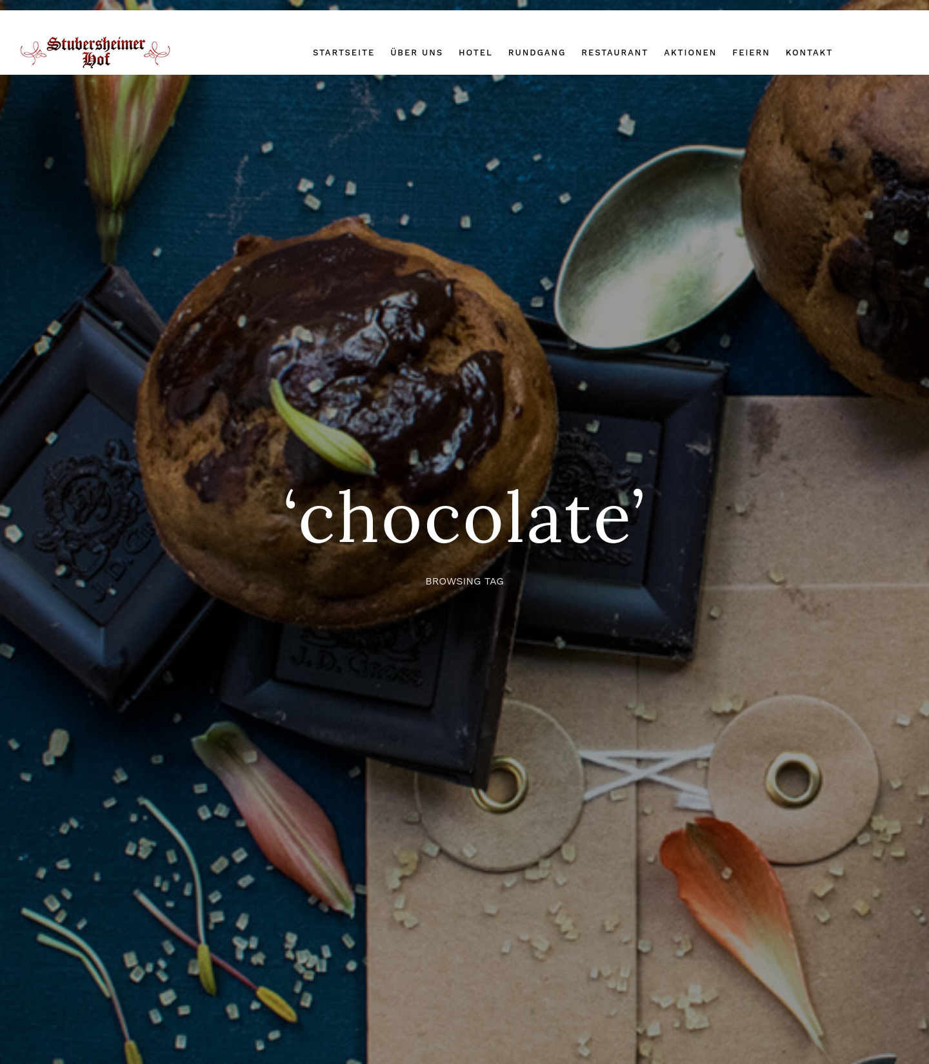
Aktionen (690, 52)
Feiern (751, 52)
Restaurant (614, 52)
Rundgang (537, 52)
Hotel (476, 52)
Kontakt (809, 52)
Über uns (416, 52)
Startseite (344, 52)
